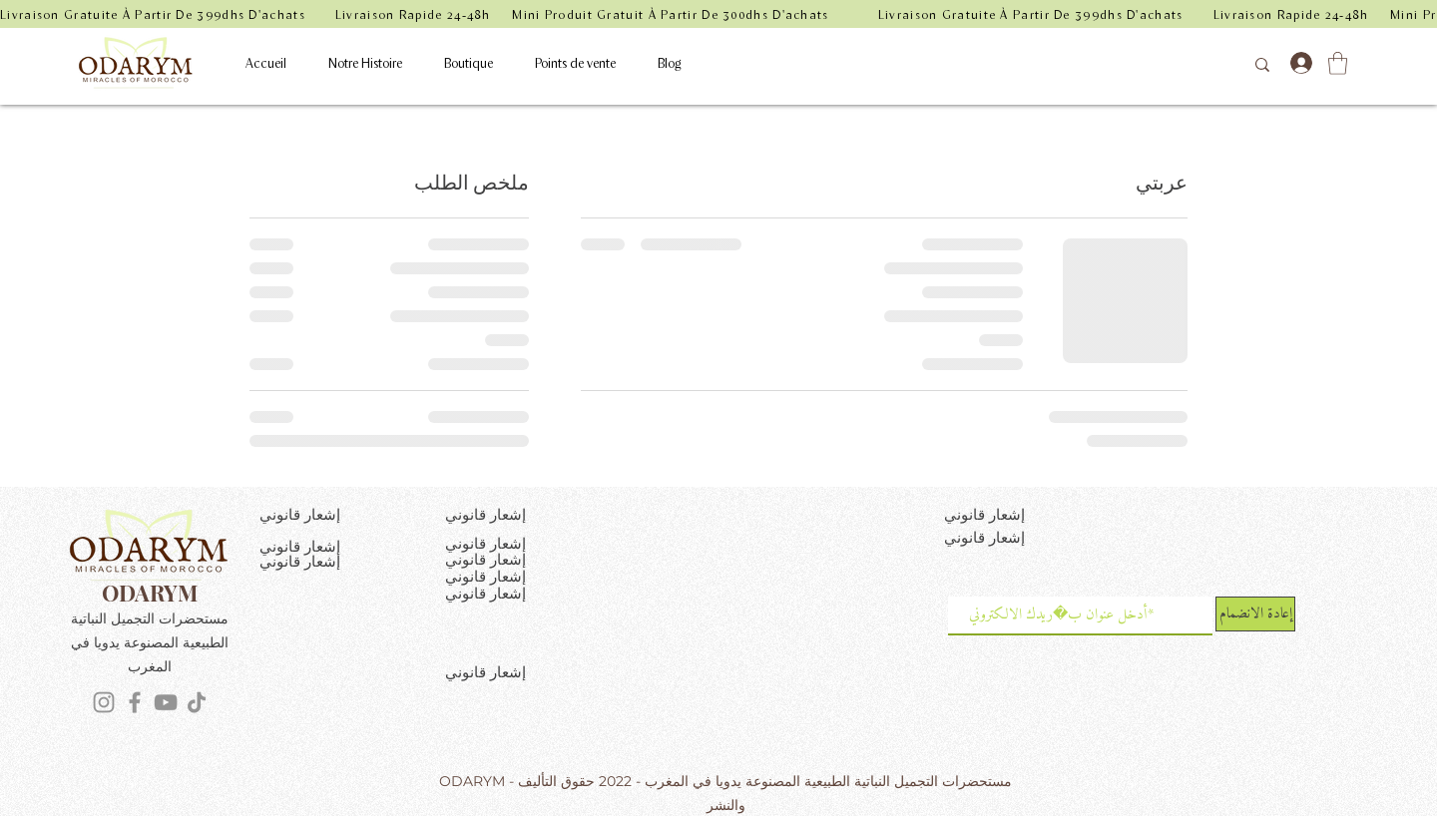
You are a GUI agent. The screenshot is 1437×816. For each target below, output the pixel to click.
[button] (1337, 63)
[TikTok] (197, 702)
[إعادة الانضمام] (1255, 614)
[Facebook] (135, 702)
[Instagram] (104, 702)
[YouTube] (166, 702)
